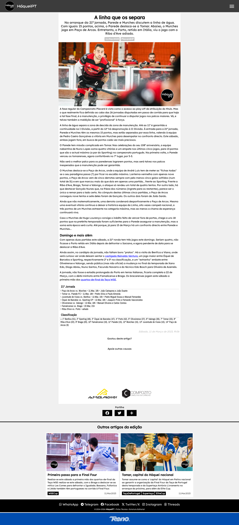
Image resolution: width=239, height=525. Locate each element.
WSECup (53, 493)
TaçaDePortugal (131, 493)
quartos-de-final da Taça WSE (98, 279)
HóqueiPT (110, 509)
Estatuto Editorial (137, 509)
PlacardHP (127, 39)
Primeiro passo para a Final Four (72, 475)
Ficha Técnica (122, 509)
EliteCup (160, 493)
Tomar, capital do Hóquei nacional (147, 475)
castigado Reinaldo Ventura (121, 255)
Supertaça (148, 493)
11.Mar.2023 (112, 39)
